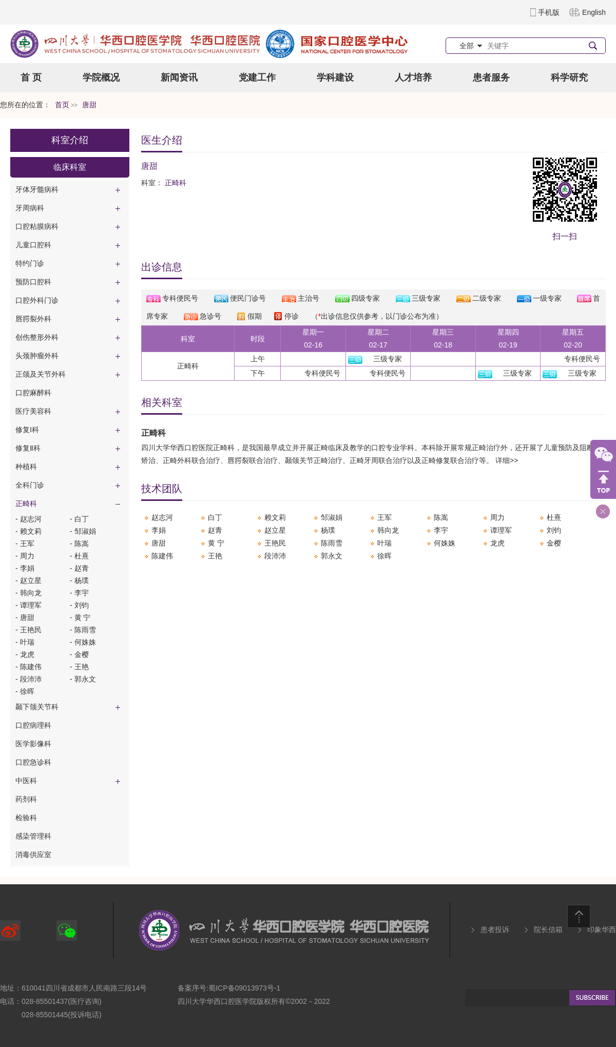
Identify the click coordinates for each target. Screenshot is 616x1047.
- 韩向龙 (28, 593)
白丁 (215, 517)
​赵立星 (275, 530)
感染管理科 (33, 836)
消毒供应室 (33, 854)
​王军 (384, 517)
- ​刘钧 (79, 605)
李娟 (158, 530)
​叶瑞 (384, 543)
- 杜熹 (79, 556)
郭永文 (331, 556)
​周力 (497, 517)
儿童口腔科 (33, 245)
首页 (62, 105)
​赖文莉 (275, 517)
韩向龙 (388, 530)
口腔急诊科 (33, 762)
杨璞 (328, 530)
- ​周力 (24, 556)
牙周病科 (29, 208)
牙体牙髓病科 (37, 189)
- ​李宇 (79, 593)
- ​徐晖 (24, 691)
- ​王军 (24, 543)
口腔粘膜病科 (37, 226)
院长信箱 (548, 929)
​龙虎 (497, 543)
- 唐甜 (24, 617)
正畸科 (26, 503)
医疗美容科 (33, 411)
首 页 (31, 77)
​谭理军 (501, 530)
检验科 (26, 817)
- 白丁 (79, 519)
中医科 (26, 781)
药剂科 (26, 799)
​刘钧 (554, 530)
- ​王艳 (79, 667)
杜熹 (554, 517)
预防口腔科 (33, 282)
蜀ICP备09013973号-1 (244, 988)
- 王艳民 (28, 630)
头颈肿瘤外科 (37, 356)
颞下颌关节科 (37, 707)
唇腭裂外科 (33, 319)
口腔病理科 (33, 725)
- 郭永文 (83, 679)
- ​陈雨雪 (83, 630)
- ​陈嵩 (79, 543)
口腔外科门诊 (37, 300)
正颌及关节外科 (40, 374)
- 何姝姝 (83, 642)
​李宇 (441, 530)
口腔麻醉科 (33, 393)
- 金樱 (79, 654)
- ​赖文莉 (28, 531)
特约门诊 (29, 263)
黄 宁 (216, 543)
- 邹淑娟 (83, 531)
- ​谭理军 (28, 605)
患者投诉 (494, 929)
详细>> (506, 460)
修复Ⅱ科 (28, 448)
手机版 (549, 12)
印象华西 (601, 929)
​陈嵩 (441, 517)
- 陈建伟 (28, 667)
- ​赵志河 (28, 519)
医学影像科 (33, 744)
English (594, 12)
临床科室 (69, 167)
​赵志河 (162, 517)
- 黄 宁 (80, 617)
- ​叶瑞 (24, 642)
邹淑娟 (331, 517)
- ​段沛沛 (28, 679)
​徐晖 (384, 556)
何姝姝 (444, 543)
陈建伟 (162, 556)
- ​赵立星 (28, 580)
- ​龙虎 (24, 654)
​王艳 (215, 556)
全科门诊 (29, 485)
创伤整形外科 (37, 337)
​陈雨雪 (331, 543)
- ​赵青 (79, 568)
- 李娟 (24, 568)
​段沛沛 (275, 556)
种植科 (26, 466)
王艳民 (275, 543)
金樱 (554, 543)
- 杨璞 (79, 580)
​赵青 (215, 530)
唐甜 (158, 543)
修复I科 (27, 429)
